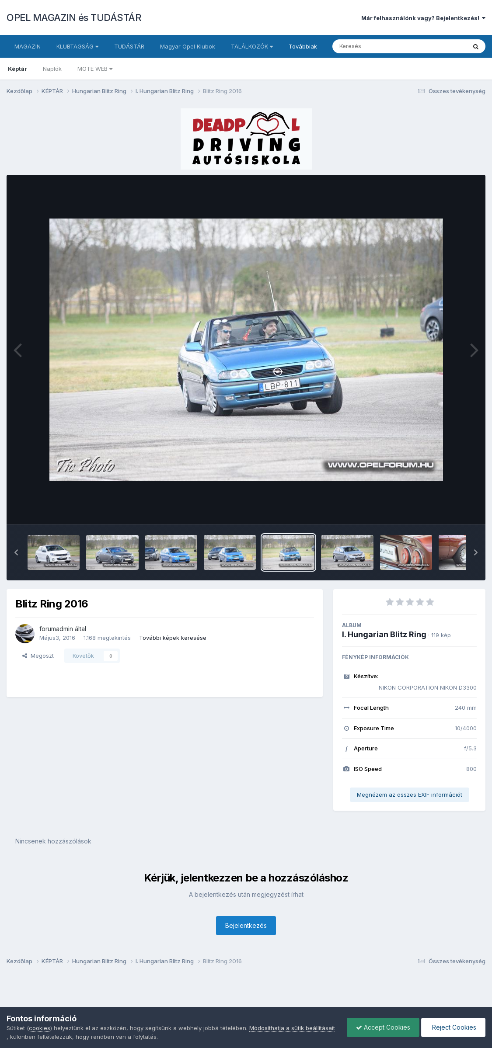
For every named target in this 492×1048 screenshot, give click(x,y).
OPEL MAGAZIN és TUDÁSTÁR (74, 17)
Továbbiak (303, 46)
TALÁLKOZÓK (252, 46)
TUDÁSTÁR (129, 46)
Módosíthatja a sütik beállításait (292, 1027)
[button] (16, 552)
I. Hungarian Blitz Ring (384, 634)
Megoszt (38, 655)
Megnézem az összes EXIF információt (409, 794)
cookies (39, 1027)
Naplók (52, 68)
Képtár (17, 68)
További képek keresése (172, 637)
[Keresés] (375, 46)
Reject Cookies (453, 1027)
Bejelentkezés (246, 925)
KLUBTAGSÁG (77, 46)
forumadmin (56, 628)
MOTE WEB (94, 68)
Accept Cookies (383, 1027)
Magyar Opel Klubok (187, 46)
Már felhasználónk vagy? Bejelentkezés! (423, 17)
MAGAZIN (27, 46)
